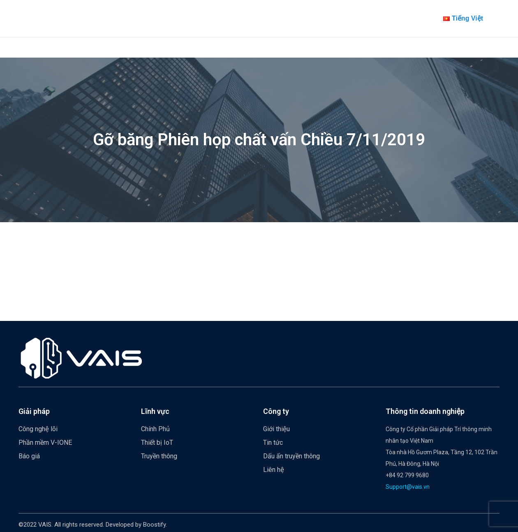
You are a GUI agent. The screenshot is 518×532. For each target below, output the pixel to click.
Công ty (276, 411)
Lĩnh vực (155, 411)
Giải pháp (34, 411)
